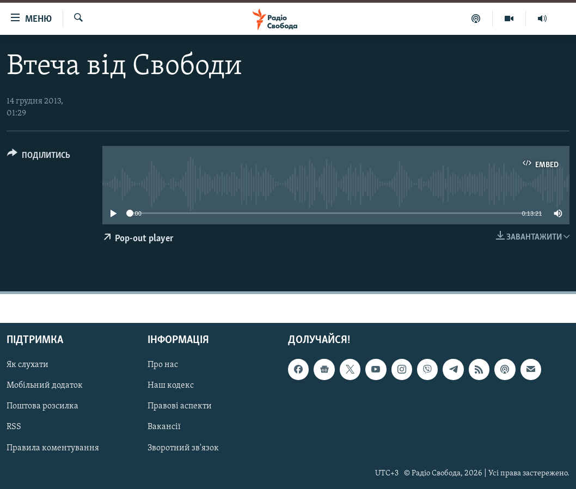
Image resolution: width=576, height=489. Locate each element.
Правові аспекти (180, 406)
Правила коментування (53, 447)
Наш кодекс (171, 385)
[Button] (38, 157)
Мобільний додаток (45, 385)
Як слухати (27, 364)
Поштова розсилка (42, 406)
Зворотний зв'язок (183, 447)
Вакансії (164, 427)
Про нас (163, 364)
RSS (14, 427)
